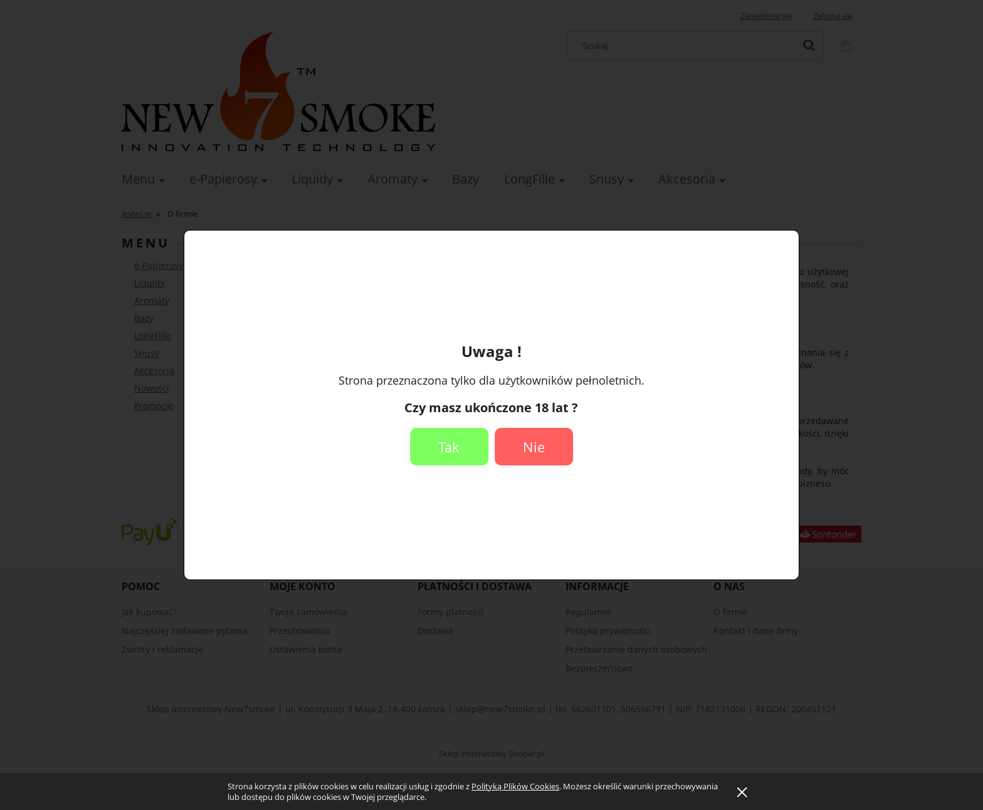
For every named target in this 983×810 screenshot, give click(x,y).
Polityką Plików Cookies (515, 786)
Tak (449, 446)
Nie (534, 446)
